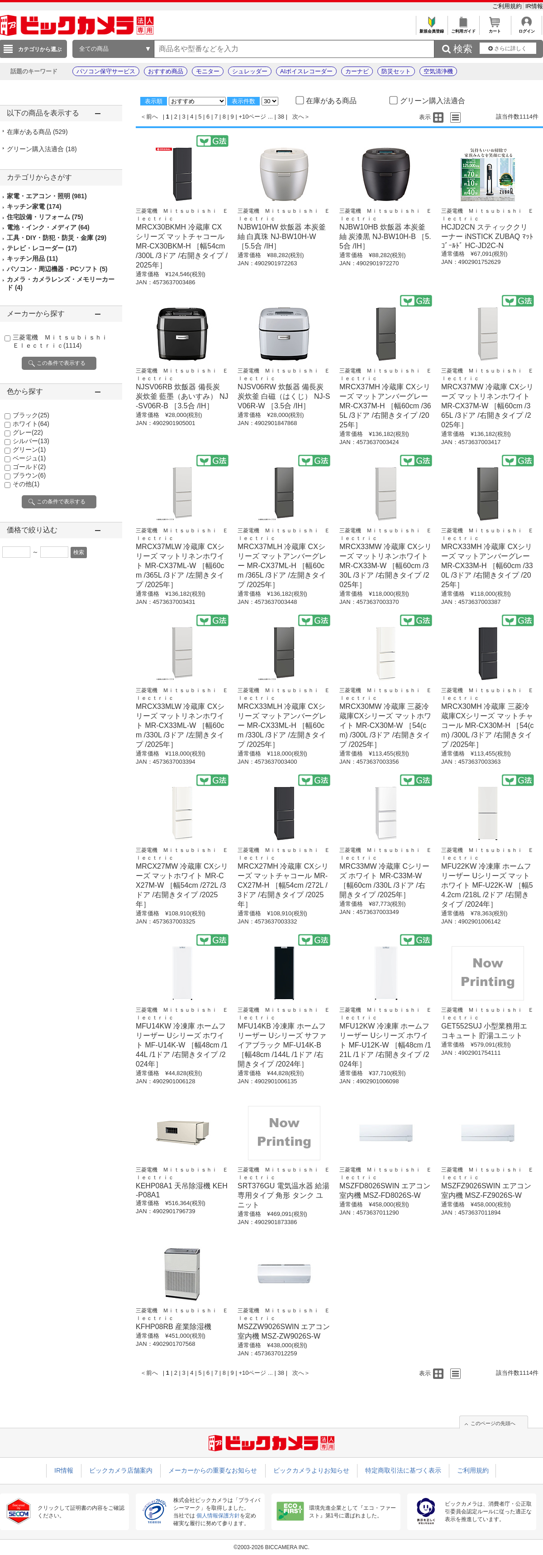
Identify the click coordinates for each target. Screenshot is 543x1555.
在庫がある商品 (37, 131)
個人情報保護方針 (218, 1515)
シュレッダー (249, 71)
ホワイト (31, 423)
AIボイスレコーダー (306, 71)
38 (281, 116)
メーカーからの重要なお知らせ (212, 1470)
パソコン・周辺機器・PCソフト (57, 269)
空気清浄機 (438, 71)
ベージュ (29, 458)
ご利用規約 (508, 6)
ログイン (526, 28)
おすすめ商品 (165, 71)
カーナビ (357, 71)
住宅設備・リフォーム (45, 216)
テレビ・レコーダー (42, 248)
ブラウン (29, 475)
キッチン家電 (34, 206)
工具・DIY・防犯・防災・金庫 (56, 237)
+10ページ (252, 116)
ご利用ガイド (463, 28)
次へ (298, 116)
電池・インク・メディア (48, 227)
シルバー (31, 441)
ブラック (31, 415)
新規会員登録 (431, 28)
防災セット (396, 71)
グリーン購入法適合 (42, 149)
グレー (28, 432)
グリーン (29, 449)
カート (495, 28)
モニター (207, 71)
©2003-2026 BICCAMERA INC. (271, 1547)
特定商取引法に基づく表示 (403, 1470)
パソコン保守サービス (105, 71)
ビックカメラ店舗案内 (120, 1470)
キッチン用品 (32, 258)
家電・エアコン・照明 (47, 196)
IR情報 (534, 6)
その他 (26, 484)
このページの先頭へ (493, 1423)
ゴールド (29, 466)
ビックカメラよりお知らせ (311, 1470)
